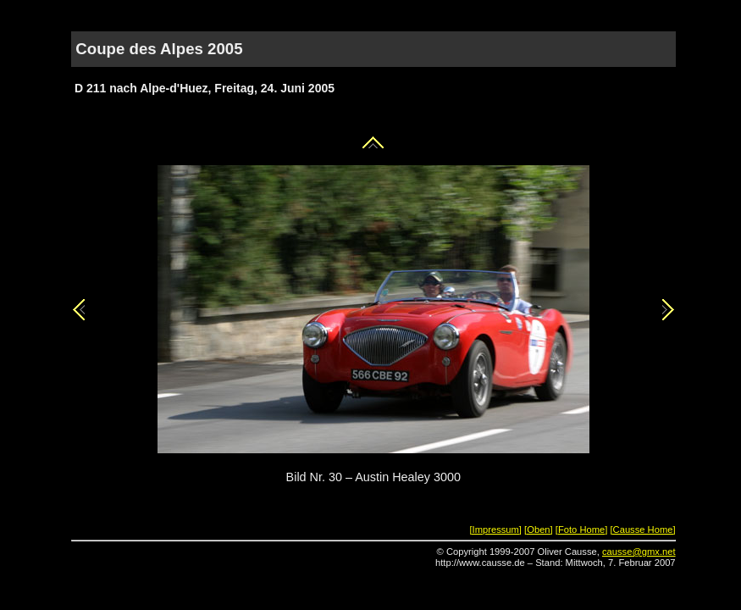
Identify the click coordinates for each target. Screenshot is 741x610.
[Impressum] (495, 529)
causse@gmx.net (639, 551)
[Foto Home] (582, 529)
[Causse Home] (642, 529)
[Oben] (538, 529)
